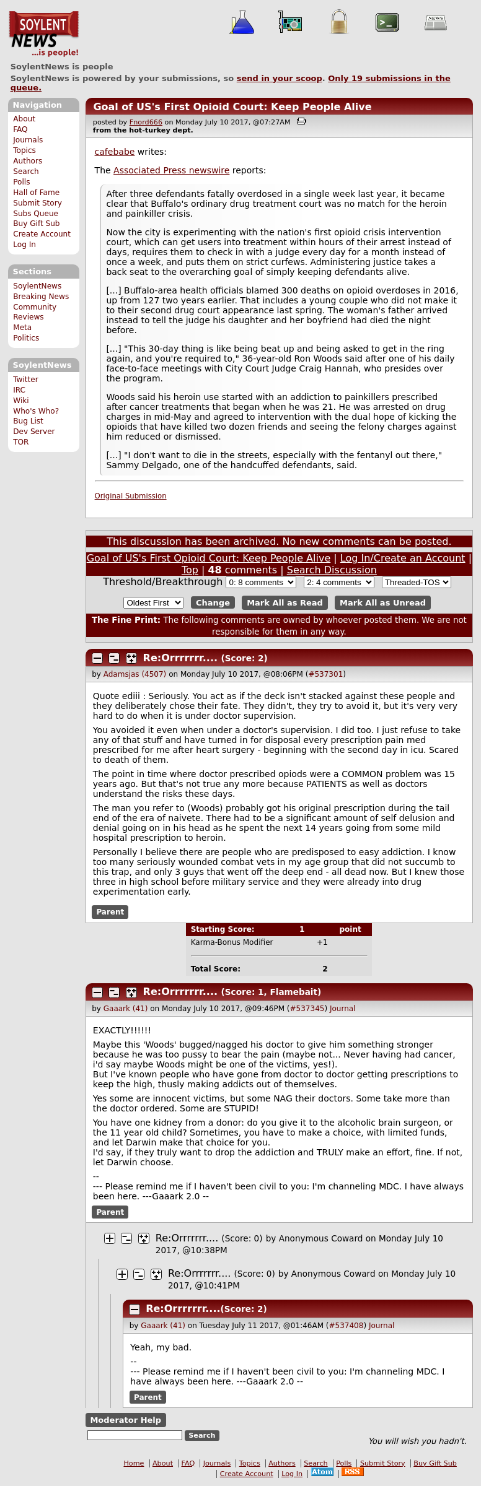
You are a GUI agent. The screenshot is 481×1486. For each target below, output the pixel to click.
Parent (110, 912)
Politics (26, 338)
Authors (27, 161)
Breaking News (41, 296)
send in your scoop (279, 78)
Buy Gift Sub (36, 223)
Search (26, 171)
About (24, 119)
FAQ (20, 129)
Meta (22, 327)
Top (190, 570)
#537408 (346, 1325)
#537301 (325, 674)
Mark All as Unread (383, 602)
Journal (343, 1008)
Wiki (21, 400)
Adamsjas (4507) (135, 674)
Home (133, 1463)
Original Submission (131, 496)
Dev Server (34, 431)
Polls (21, 182)
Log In (24, 244)
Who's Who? (36, 411)
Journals (28, 140)
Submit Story (37, 203)
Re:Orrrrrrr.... (180, 658)
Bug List (28, 421)
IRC (19, 390)
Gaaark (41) (126, 1008)
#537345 (307, 1008)
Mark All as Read (285, 602)
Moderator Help (125, 1420)
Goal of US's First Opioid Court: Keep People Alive (232, 107)
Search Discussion (332, 570)
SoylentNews (43, 34)
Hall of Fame (36, 192)
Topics (24, 150)
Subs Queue (35, 213)
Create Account (42, 234)
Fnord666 (146, 122)
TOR (21, 442)
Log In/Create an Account (403, 558)
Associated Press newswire (171, 170)
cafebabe (115, 152)
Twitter (25, 379)
